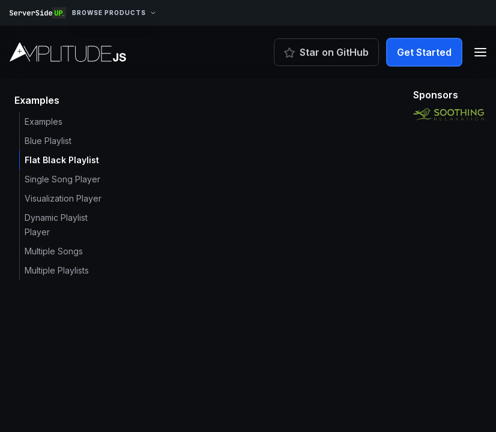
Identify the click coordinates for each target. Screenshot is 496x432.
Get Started (424, 52)
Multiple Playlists (57, 270)
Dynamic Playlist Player (56, 224)
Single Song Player (62, 179)
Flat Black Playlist (62, 160)
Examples (43, 121)
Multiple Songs (54, 251)
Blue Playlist (48, 141)
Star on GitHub (326, 52)
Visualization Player (63, 198)
